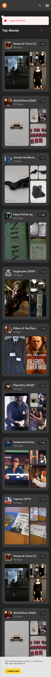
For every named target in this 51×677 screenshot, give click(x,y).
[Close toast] (2, 16)
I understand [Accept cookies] (13, 671)
